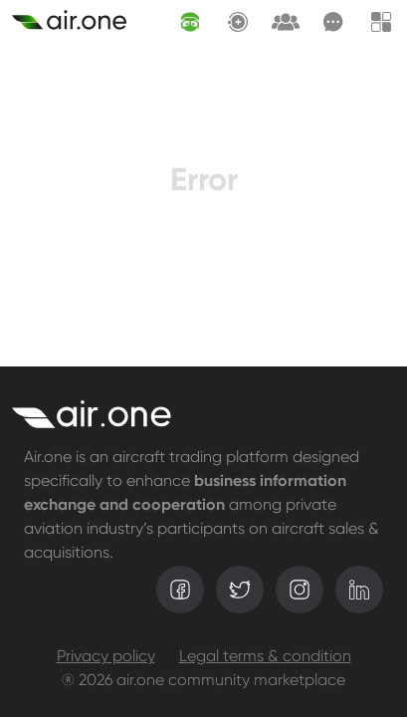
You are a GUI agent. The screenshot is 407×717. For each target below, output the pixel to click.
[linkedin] (359, 589)
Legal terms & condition (265, 657)
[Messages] (333, 22)
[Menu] (381, 22)
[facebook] (180, 589)
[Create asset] (69, 22)
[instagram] (299, 589)
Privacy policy (106, 657)
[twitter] (240, 589)
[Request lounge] (285, 22)
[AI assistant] (190, 22)
